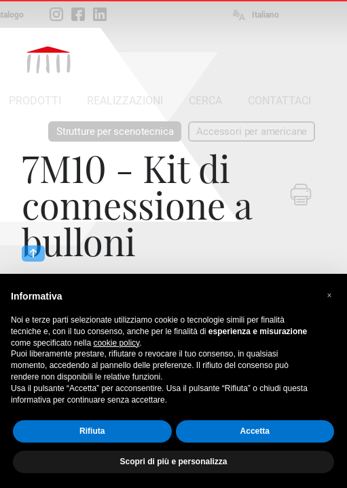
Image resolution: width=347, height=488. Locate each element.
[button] (329, 295)
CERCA (205, 100)
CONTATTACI (279, 100)
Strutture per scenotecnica (114, 131)
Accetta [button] (255, 431)
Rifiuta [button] (92, 431)
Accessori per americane (251, 131)
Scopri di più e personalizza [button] (173, 461)
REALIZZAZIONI (125, 100)
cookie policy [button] (116, 343)
